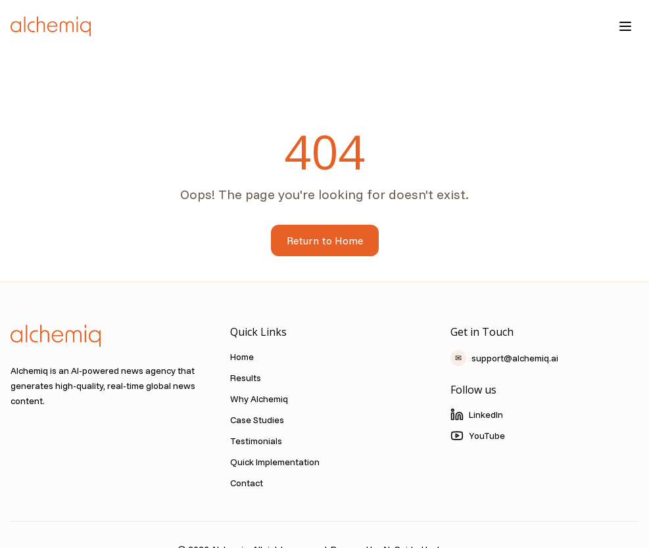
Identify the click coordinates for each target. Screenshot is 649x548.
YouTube (477, 435)
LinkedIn (476, 414)
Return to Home (325, 240)
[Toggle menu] (625, 26)
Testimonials (256, 441)
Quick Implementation (275, 462)
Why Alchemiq (259, 399)
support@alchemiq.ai (504, 358)
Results (245, 378)
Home (242, 357)
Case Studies (257, 420)
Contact (246, 483)
